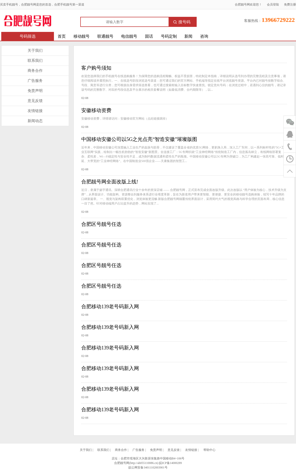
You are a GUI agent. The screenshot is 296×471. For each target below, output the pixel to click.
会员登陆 (273, 4)
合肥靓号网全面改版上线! (109, 181)
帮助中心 (209, 450)
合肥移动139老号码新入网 (110, 306)
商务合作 (35, 71)
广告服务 (35, 81)
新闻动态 (35, 121)
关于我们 (35, 50)
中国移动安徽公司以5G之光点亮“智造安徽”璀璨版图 (139, 139)
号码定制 (169, 36)
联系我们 (35, 61)
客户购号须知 (96, 68)
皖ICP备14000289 (170, 463)
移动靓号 (81, 36)
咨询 (204, 36)
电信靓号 (129, 36)
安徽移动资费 (96, 110)
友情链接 (35, 111)
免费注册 (290, 4)
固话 (149, 36)
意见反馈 (35, 101)
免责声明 (35, 91)
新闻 (188, 36)
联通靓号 (105, 36)
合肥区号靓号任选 (101, 224)
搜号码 (181, 22)
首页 (62, 36)
